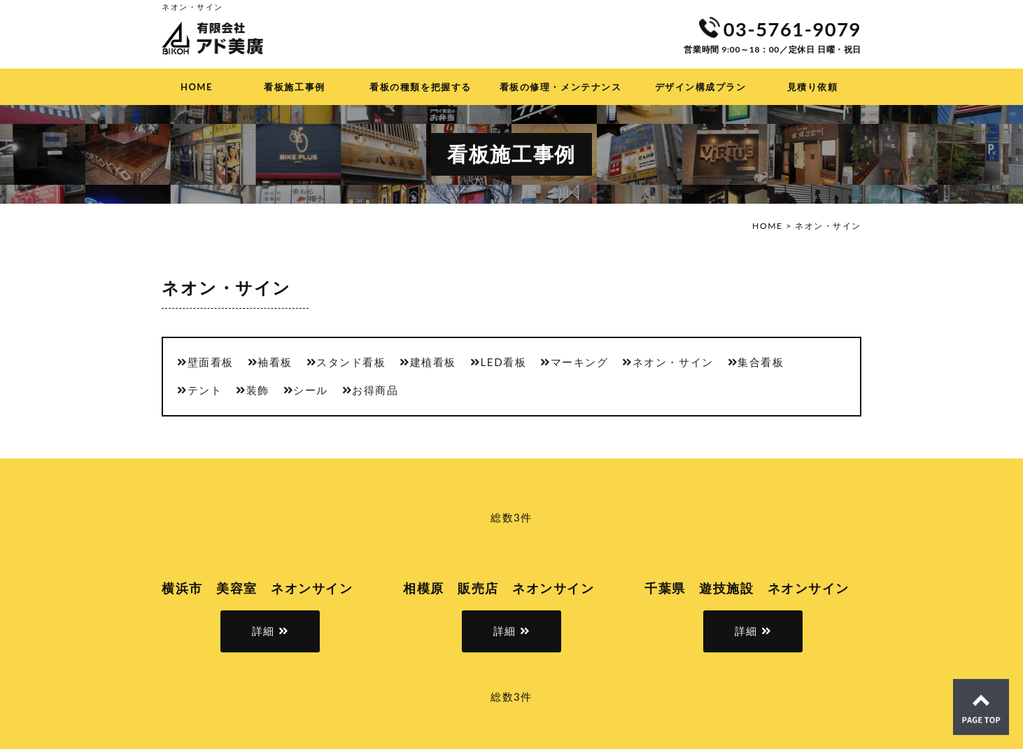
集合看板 (761, 362)
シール (310, 390)
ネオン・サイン (673, 362)
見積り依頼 (812, 86)
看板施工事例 (294, 86)
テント (205, 390)
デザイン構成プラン (701, 86)
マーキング (580, 362)
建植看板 (433, 362)
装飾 (257, 390)
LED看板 (504, 362)
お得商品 (375, 390)
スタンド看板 (351, 362)
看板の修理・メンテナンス (560, 86)
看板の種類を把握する (420, 86)
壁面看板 (211, 362)
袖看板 (274, 362)
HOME (197, 86)
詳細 (263, 630)
